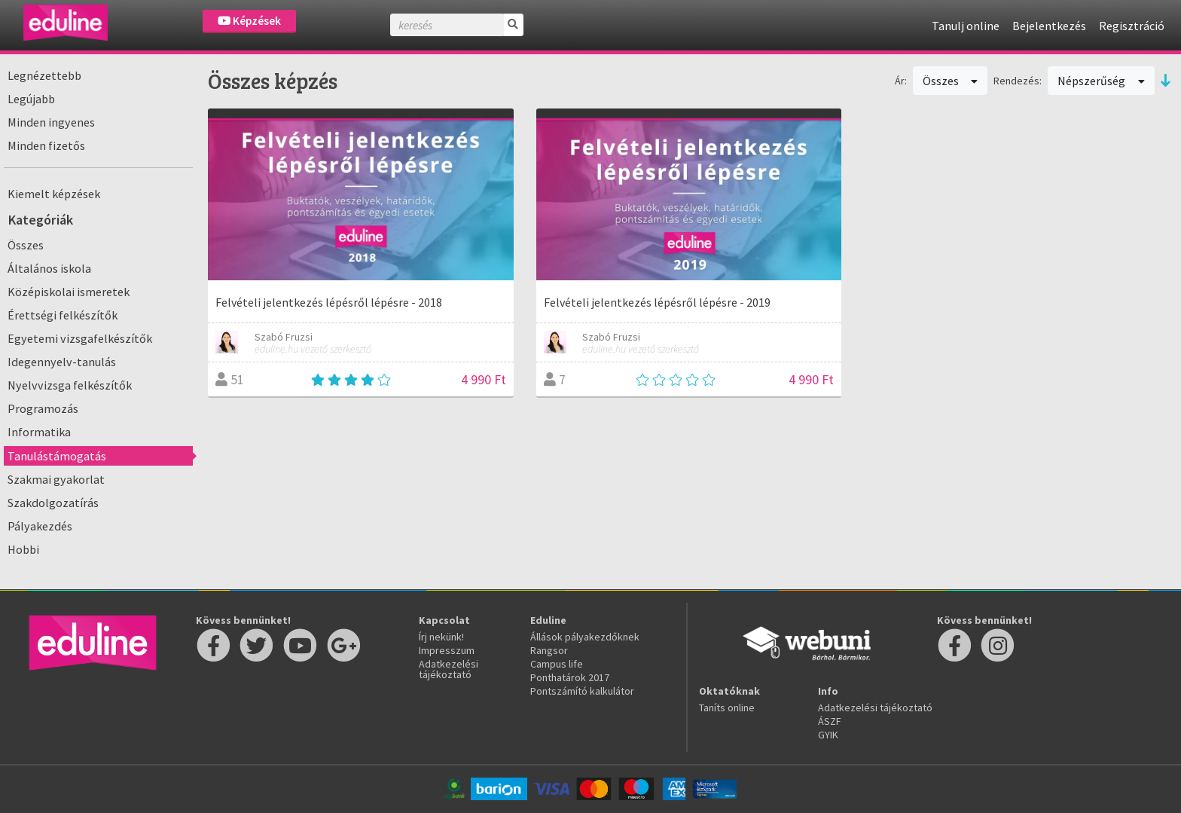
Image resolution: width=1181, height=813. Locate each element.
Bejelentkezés (1049, 25)
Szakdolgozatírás (53, 502)
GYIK (828, 734)
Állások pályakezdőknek (584, 636)
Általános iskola (49, 268)
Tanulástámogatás (57, 455)
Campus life (556, 664)
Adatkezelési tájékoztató (448, 669)
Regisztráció (1131, 25)
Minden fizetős (46, 145)
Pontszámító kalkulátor (582, 691)
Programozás (43, 408)
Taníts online (727, 707)
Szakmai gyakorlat (56, 479)
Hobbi (23, 549)
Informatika (39, 431)
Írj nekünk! (441, 636)
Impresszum (447, 650)
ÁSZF (829, 721)
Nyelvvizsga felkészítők (70, 385)
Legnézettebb (44, 75)
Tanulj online (965, 25)
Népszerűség (1101, 80)
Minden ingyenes (51, 122)
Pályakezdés (40, 525)
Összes (26, 244)
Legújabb (31, 98)
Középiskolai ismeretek (69, 291)
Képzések (249, 21)
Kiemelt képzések (54, 193)
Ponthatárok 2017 (569, 677)
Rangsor (549, 650)
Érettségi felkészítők (62, 314)
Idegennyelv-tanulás (62, 361)
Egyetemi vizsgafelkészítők (80, 338)
